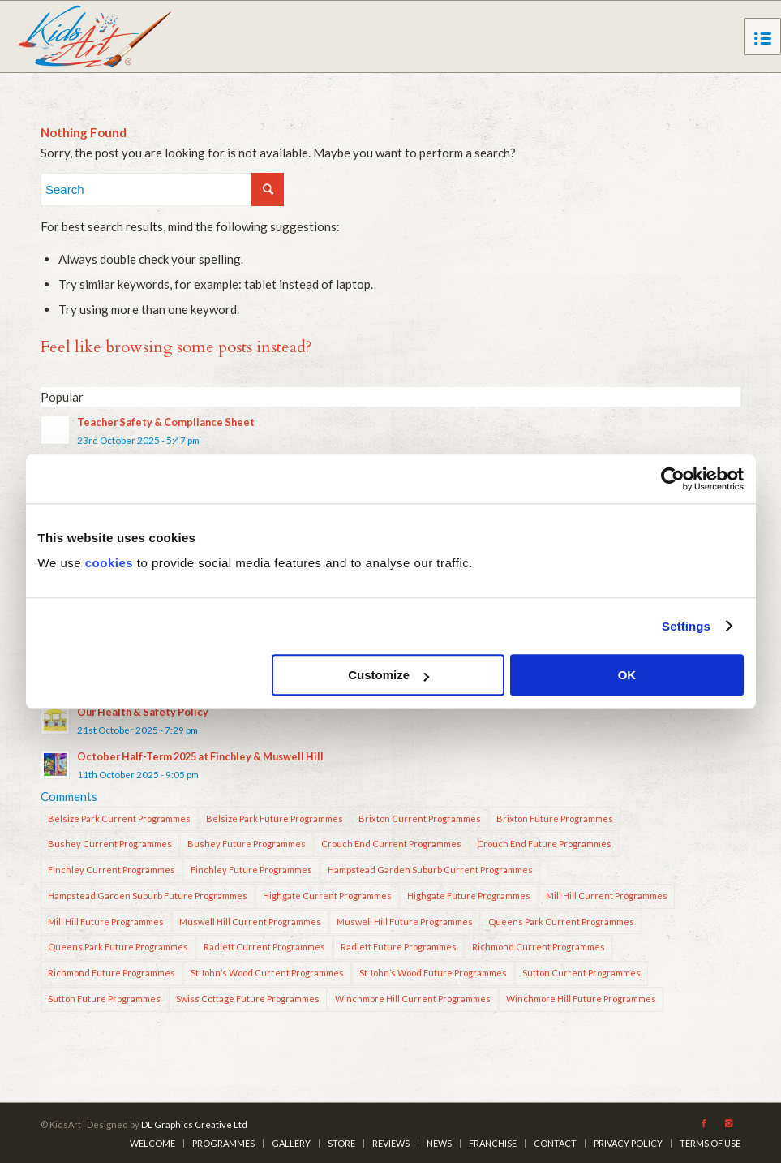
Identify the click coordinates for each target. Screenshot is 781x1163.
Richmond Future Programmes (111, 972)
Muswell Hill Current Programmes (250, 921)
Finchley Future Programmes (251, 869)
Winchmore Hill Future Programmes (581, 998)
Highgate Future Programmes (468, 895)
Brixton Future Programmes (554, 818)
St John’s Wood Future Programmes (433, 972)
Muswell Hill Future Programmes (405, 921)
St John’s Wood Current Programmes (267, 972)
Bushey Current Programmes (110, 843)
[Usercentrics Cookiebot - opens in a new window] (673, 479)
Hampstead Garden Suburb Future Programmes (147, 895)
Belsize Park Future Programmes (274, 818)
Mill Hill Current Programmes (606, 895)
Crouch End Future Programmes (544, 843)
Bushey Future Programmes (246, 843)
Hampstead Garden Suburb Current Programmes (430, 869)
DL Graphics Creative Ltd (194, 1124)
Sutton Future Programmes (104, 998)
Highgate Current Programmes (327, 895)
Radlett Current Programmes (264, 946)
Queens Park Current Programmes (561, 921)
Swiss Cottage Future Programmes (248, 998)
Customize (388, 675)
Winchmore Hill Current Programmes (413, 998)
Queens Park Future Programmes (118, 946)
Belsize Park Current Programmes (119, 818)
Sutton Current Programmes (581, 972)
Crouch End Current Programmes (391, 843)
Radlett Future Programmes (399, 946)
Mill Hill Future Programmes (106, 921)
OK (627, 675)
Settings (686, 626)
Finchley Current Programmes (111, 869)
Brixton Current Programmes (419, 818)
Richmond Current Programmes (538, 946)
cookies (109, 563)
